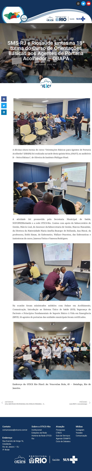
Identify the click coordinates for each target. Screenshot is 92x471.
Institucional (37, 430)
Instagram (80, 430)
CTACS (59, 433)
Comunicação (81, 436)
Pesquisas (60, 430)
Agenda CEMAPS (63, 438)
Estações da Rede (39, 433)
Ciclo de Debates (63, 441)
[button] (4, 99)
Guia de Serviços (63, 436)
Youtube (79, 433)
